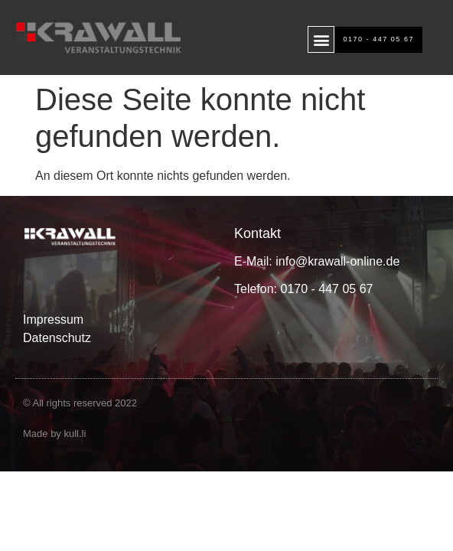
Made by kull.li (54, 433)
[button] (321, 39)
